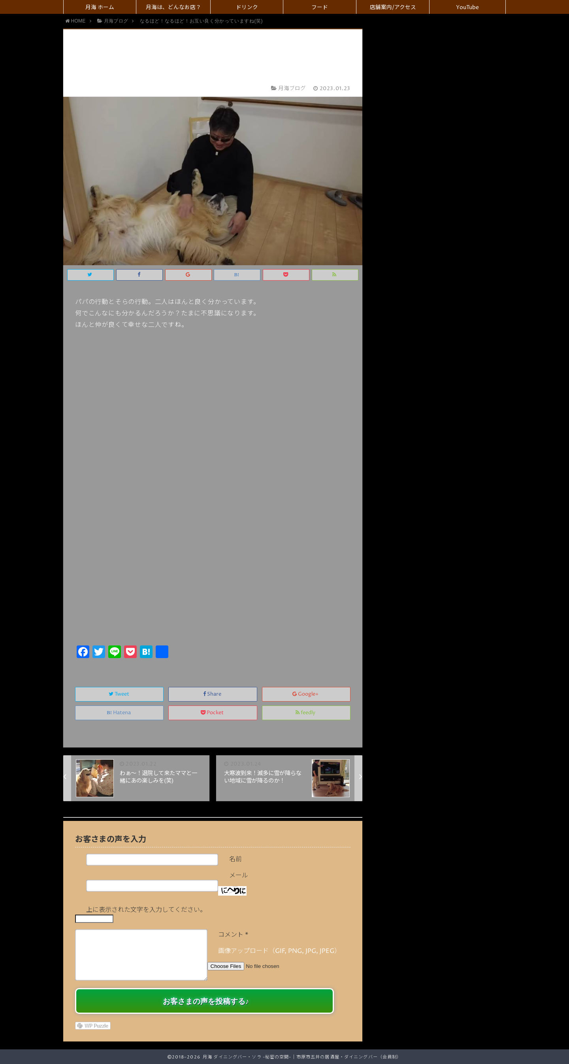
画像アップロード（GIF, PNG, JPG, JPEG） (279, 951)
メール (238, 875)
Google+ (306, 694)
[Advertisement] (212, 583)
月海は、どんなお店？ (173, 7)
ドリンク (247, 7)
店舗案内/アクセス (393, 7)
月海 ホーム (99, 7)
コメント (233, 934)
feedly (306, 712)
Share (212, 694)
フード (319, 7)
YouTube (467, 7)
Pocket (213, 712)
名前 (235, 859)
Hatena (119, 712)
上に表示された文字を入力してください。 (146, 910)
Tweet (119, 694)
